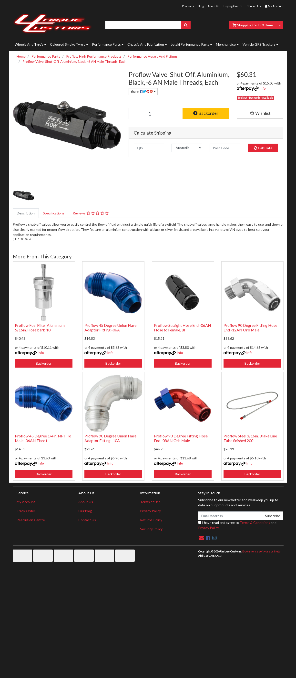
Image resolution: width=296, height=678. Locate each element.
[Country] (187, 148)
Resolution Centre (31, 520)
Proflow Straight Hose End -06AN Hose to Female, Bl (182, 327)
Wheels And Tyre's (29, 44)
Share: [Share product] (142, 91)
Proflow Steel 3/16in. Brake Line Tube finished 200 (250, 438)
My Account (26, 502)
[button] (260, 113)
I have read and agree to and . (237, 525)
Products (188, 6)
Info (262, 88)
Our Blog (85, 511)
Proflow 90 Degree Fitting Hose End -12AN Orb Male (250, 327)
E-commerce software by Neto (261, 551)
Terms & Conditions (255, 522)
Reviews (91, 213)
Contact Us (253, 6)
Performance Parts (106, 44)
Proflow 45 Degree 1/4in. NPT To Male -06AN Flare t (43, 438)
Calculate (263, 148)
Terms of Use (150, 502)
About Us (214, 6)
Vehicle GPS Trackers (259, 44)
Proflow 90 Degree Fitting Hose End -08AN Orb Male (181, 438)
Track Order (26, 511)
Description (26, 213)
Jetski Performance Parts (190, 44)
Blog (201, 6)
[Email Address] (230, 515)
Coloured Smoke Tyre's (67, 44)
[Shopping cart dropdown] (279, 25)
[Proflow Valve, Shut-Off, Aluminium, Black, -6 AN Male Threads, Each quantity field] (152, 113)
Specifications (53, 213)
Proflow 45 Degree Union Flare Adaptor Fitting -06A (110, 327)
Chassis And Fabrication (145, 44)
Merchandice (226, 44)
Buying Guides (233, 6)
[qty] (149, 148)
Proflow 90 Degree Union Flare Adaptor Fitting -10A (110, 438)
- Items (253, 25)
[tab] (26, 213)
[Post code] (225, 148)
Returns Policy (151, 520)
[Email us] (201, 538)
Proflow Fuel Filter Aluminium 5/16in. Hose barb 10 (40, 327)
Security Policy (151, 529)
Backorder (205, 113)
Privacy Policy (150, 511)
